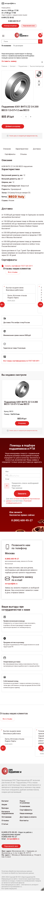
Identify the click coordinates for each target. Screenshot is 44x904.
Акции (4, 804)
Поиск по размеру (25, 802)
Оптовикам (6, 817)
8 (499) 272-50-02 (9, 832)
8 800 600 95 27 (14, 21)
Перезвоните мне (29, 26)
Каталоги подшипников (8, 812)
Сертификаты (26, 810)
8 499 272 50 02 (8, 18)
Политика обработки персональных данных (17, 871)
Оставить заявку (9, 61)
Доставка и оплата (28, 817)
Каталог (5, 801)
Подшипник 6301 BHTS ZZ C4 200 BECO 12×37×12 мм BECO (21, 403)
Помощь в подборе (10, 26)
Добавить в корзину (13, 126)
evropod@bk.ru (11, 584)
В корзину (22, 423)
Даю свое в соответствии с (23, 501)
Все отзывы (12, 272)
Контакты (24, 820)
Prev (3, 748)
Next (40, 305)
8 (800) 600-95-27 (12, 559)
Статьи (5, 824)
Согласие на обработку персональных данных (18, 873)
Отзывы (5, 820)
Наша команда (26, 813)
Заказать (22, 493)
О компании (25, 806)
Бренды (5, 808)
